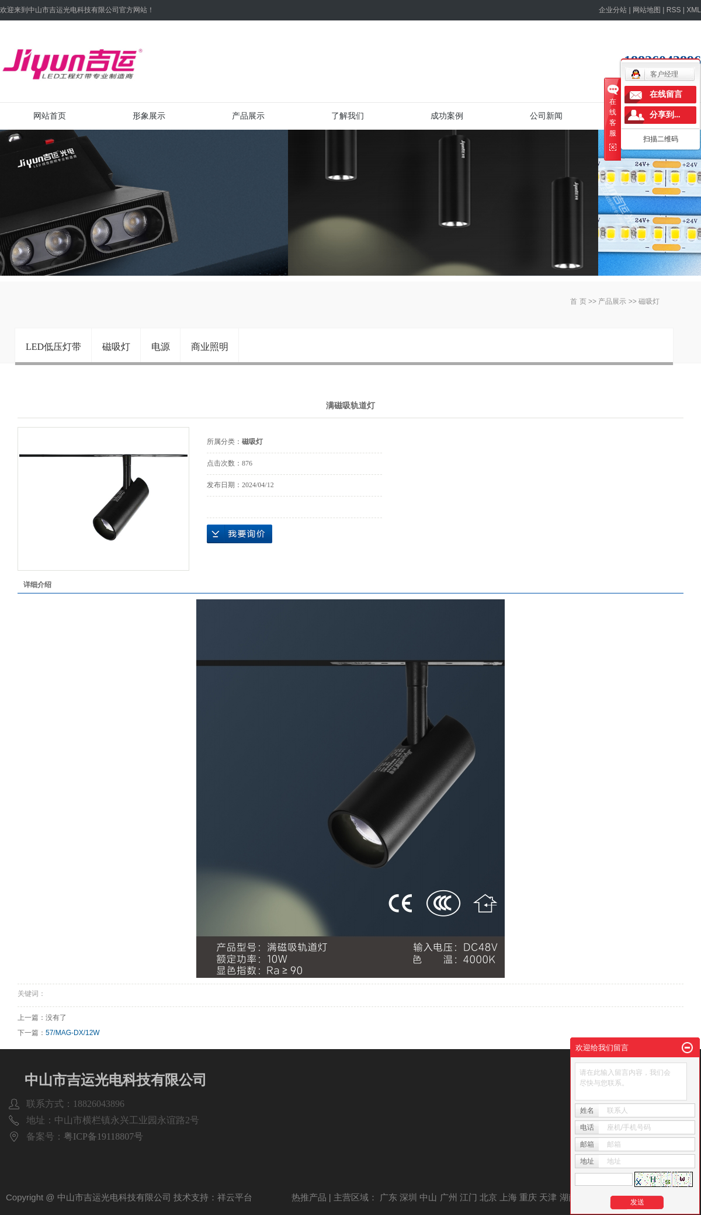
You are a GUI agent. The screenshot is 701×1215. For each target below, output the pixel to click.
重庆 (528, 1197)
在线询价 (239, 534)
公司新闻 (546, 115)
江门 (468, 1197)
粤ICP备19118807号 (103, 1136)
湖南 (568, 1197)
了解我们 (347, 115)
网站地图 (647, 10)
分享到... (665, 114)
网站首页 (49, 115)
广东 (388, 1197)
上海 (508, 1197)
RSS (674, 10)
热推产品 (309, 1197)
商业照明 (209, 347)
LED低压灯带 (53, 347)
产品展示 (248, 115)
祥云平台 (234, 1197)
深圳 (408, 1197)
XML (693, 10)
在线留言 (666, 94)
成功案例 (447, 115)
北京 (488, 1197)
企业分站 (613, 10)
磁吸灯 (649, 301)
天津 (548, 1197)
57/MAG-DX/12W (73, 1033)
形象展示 (149, 115)
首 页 (578, 301)
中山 (428, 1197)
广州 (448, 1197)
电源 (160, 347)
